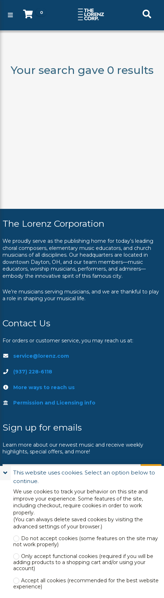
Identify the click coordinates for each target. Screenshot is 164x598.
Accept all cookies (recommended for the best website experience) (86, 584)
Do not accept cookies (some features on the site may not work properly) (85, 542)
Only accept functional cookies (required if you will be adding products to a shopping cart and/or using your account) (83, 562)
